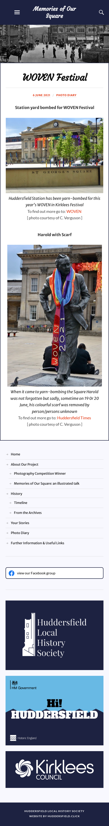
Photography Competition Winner (40, 474)
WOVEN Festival (54, 77)
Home (15, 454)
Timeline (20, 503)
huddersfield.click (64, 816)
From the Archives (28, 513)
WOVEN (74, 211)
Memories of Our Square (54, 12)
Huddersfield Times (74, 417)
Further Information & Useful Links (37, 543)
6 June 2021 (42, 95)
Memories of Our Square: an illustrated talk (46, 484)
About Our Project (24, 464)
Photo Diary (66, 95)
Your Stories (20, 523)
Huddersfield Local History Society (54, 811)
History (16, 494)
